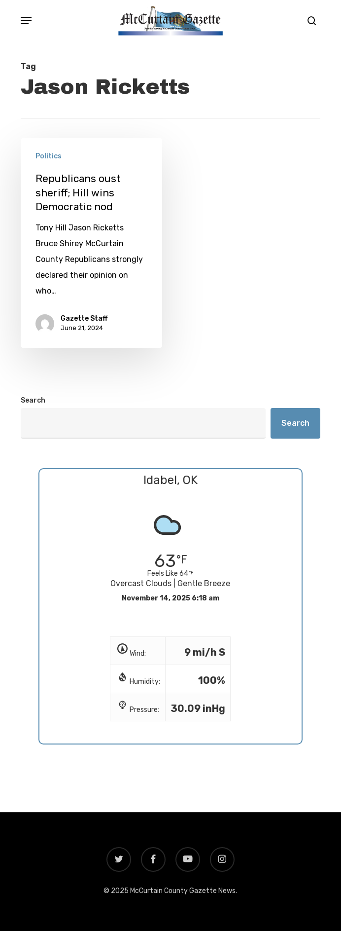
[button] (26, 21)
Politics (48, 156)
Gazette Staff (84, 319)
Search (33, 400)
